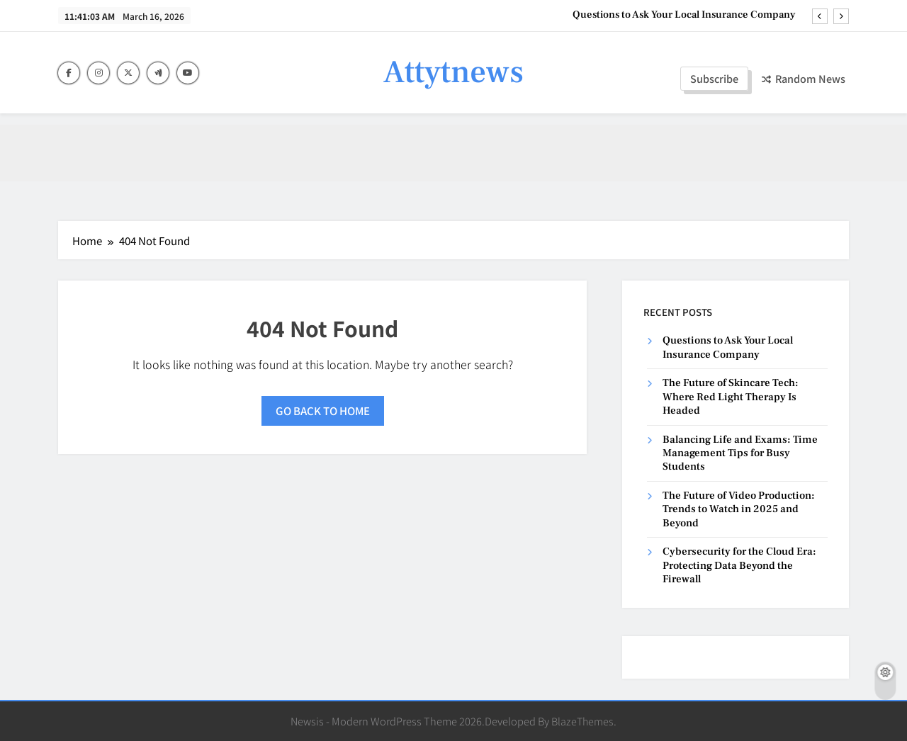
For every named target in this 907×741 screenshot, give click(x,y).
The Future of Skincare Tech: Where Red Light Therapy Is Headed (731, 396)
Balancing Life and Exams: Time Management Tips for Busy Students (740, 453)
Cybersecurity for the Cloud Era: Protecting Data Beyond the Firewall (739, 565)
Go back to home (323, 410)
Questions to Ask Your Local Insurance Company (684, 15)
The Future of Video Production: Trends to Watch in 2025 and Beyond (739, 509)
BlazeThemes (582, 720)
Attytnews (453, 72)
